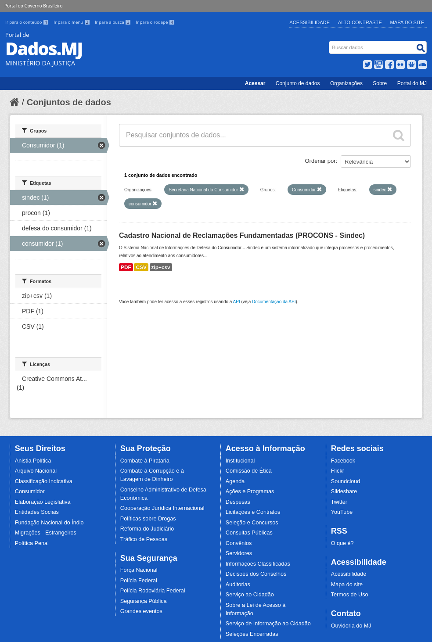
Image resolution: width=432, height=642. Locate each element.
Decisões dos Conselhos (256, 574)
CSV (141, 267)
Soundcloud (345, 481)
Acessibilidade (309, 22)
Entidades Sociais (37, 512)
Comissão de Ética (249, 471)
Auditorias (238, 584)
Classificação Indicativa (43, 481)
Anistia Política (33, 461)
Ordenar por (320, 161)
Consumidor (30, 491)
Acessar (255, 83)
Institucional (240, 461)
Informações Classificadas (258, 564)
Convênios (239, 543)
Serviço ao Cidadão (250, 595)
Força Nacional (139, 570)
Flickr (337, 471)
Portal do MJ (412, 83)
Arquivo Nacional (36, 471)
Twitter (339, 502)
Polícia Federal (138, 580)
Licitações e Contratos (253, 512)
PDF (126, 267)
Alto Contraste (360, 22)
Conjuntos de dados (69, 102)
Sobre (380, 83)
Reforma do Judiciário (147, 529)
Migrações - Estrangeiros (45, 533)
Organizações (346, 83)
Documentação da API (274, 301)
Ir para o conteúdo (27, 22)
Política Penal (32, 543)
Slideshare (344, 491)
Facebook (343, 461)
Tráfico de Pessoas (143, 539)
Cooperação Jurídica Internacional (162, 508)
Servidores (239, 553)
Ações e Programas (250, 491)
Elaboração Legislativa (43, 502)
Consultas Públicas (249, 533)
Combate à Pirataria (144, 461)
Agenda (235, 481)
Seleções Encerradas (252, 634)
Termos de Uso (349, 595)
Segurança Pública (143, 601)
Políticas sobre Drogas (148, 519)
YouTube (342, 512)
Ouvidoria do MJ (351, 626)
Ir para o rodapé (155, 22)
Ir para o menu (72, 22)
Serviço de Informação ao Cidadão (268, 623)
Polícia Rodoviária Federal (152, 591)
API (236, 301)
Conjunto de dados (298, 83)
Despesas (238, 502)
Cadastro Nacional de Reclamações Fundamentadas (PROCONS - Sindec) (242, 235)
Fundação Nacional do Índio (49, 523)
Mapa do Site (407, 22)
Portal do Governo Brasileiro (33, 6)
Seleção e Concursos (252, 523)
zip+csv (160, 267)
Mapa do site (347, 584)
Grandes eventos (141, 611)
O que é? (342, 543)
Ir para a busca (113, 22)
